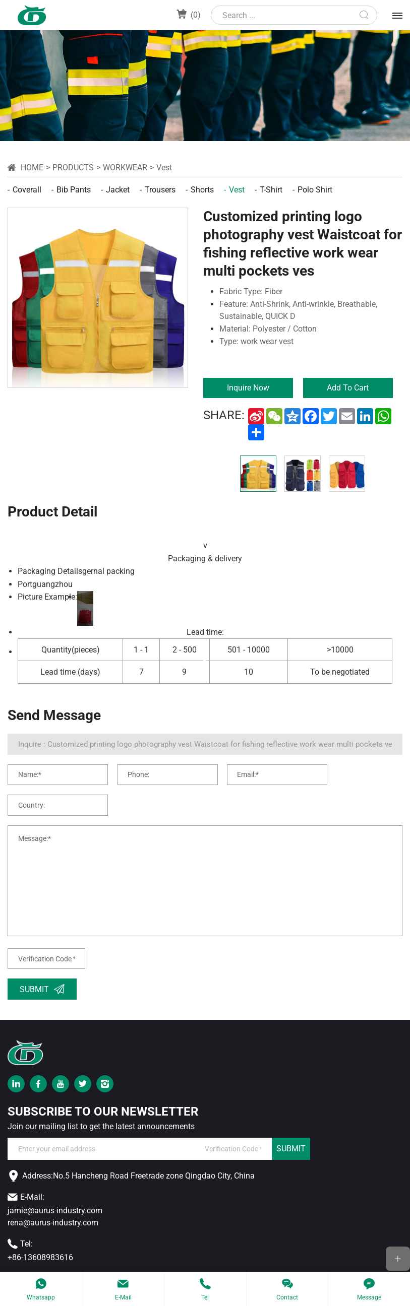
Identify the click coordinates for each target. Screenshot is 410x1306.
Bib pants (73, 189)
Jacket (118, 189)
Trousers (160, 189)
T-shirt (271, 189)
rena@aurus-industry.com (53, 1200)
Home (32, 167)
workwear (125, 167)
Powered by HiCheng (323, 1261)
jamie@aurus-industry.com (55, 1188)
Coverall (27, 189)
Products (73, 167)
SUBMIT (291, 1126)
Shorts (202, 189)
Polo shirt (315, 189)
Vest (164, 167)
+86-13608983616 (40, 1234)
